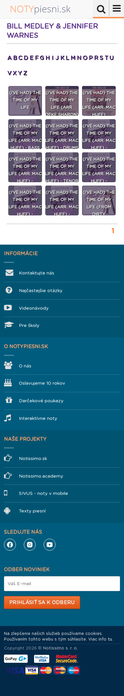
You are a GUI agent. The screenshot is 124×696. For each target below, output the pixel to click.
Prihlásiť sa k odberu (41, 602)
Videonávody (34, 308)
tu (110, 639)
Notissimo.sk (33, 458)
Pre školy (29, 325)
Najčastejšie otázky (40, 290)
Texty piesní (32, 510)
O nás (25, 365)
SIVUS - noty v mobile (43, 493)
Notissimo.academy (41, 476)
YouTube (50, 545)
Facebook (10, 545)
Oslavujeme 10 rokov (42, 383)
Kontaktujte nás (36, 273)
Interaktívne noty (38, 418)
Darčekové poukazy (41, 400)
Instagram (30, 545)
